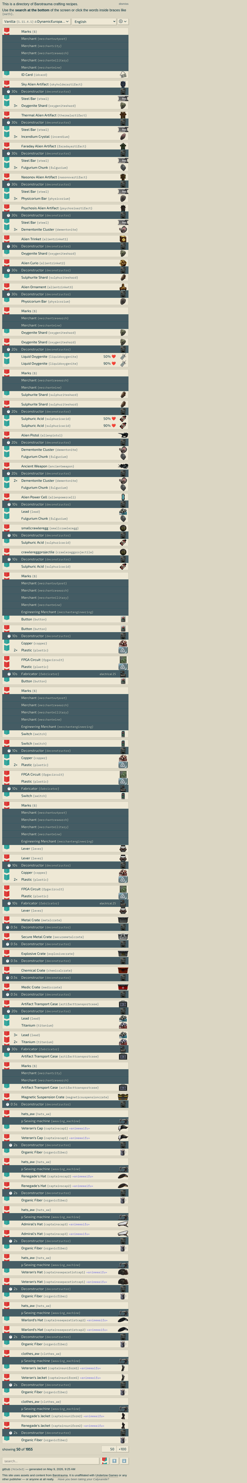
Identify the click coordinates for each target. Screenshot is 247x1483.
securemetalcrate (68, 937)
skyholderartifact (66, 84)
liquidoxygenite (63, 357)
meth (7, 14)
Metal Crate (30, 920)
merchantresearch (53, 53)
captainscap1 (56, 1128)
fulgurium (58, 168)
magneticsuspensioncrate (87, 1097)
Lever (25, 848)
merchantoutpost (52, 39)
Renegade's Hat (33, 1176)
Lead (25, 511)
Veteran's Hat (32, 1272)
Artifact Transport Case (39, 1004)
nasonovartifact (72, 177)
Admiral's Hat (32, 1224)
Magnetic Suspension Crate (42, 1097)
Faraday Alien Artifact (38, 146)
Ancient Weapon (34, 466)
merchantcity (49, 46)
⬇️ (124, 1461)
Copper (26, 643)
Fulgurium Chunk (34, 167)
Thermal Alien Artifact (38, 115)
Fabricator (29, 674)
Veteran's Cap (32, 1128)
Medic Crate (30, 987)
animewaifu (79, 1128)
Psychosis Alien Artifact (40, 208)
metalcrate (51, 920)
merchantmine (49, 68)
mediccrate (51, 987)
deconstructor (58, 92)
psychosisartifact (76, 208)
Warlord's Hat (32, 1320)
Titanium (28, 1025)
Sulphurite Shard (34, 277)
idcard (40, 75)
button (40, 619)
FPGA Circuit (31, 659)
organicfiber (55, 1152)
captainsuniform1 (63, 1368)
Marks (26, 31)
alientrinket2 (52, 263)
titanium (45, 1025)
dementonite (66, 230)
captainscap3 (55, 1224)
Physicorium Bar (34, 198)
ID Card (27, 74)
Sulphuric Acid (32, 418)
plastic (41, 650)
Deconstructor (32, 91)
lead (35, 512)
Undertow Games (106, 1475)
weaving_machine (66, 1121)
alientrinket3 (60, 287)
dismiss (124, 3)
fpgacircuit (52, 660)
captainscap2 (59, 1176)
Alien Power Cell (34, 497)
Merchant (29, 38)
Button (26, 619)
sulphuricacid (57, 419)
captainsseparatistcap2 (65, 1320)
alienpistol (51, 435)
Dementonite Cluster (37, 229)
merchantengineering (75, 612)
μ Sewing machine (35, 1121)
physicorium (59, 199)
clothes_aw (30, 1353)
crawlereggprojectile (37, 552)
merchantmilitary (53, 60)
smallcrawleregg (34, 528)
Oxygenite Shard (34, 105)
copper (40, 643)
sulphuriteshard (63, 277)
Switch (26, 734)
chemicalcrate (59, 970)
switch (40, 734)
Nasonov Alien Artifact (39, 177)
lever (37, 849)
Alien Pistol (30, 435)
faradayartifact (72, 146)
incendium (60, 137)
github (6, 1469)
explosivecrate (60, 954)
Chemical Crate (33, 970)
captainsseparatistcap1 (64, 1272)
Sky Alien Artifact (35, 84)
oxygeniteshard (62, 106)
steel (43, 99)
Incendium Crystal (35, 136)
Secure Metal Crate (36, 937)
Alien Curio (29, 263)
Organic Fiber (31, 1152)
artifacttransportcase (79, 1004)
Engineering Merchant (38, 612)
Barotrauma (60, 1475)
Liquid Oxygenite (34, 356)
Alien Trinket (31, 239)
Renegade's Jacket (35, 1416)
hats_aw (28, 1114)
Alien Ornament (33, 287)
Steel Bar (28, 98)
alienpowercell (62, 497)
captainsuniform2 (67, 1416)
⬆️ (114, 1461)
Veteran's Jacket (34, 1368)
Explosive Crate (33, 953)
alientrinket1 (55, 239)
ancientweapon (61, 466)
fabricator (49, 674)
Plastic (26, 650)
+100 (122, 1449)
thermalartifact (72, 115)
